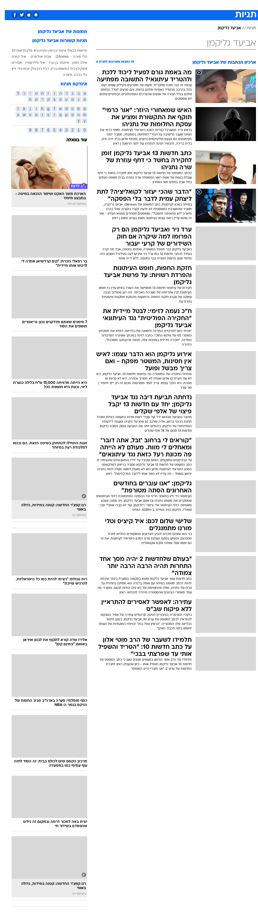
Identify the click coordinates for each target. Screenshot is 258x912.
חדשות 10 (14, 50)
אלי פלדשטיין (30, 62)
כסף (136, 4)
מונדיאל (180, 4)
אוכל (123, 4)
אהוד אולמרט (36, 56)
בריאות (109, 4)
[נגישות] (7, 7)
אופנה (58, 4)
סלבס (149, 4)
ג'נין (35, 68)
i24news (57, 56)
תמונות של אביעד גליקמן (57, 32)
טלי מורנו (75, 56)
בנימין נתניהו (43, 50)
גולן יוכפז (24, 68)
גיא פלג (27, 50)
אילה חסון (75, 62)
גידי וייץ (12, 68)
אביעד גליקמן (224, 28)
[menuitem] (194, 6)
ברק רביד (45, 68)
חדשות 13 (75, 50)
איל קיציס (14, 56)
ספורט (197, 4)
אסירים (12, 62)
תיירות (93, 4)
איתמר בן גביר (53, 62)
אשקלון (76, 68)
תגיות (246, 28)
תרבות (163, 4)
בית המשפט (62, 68)
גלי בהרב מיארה (70, 75)
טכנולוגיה (75, 4)
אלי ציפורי (59, 50)
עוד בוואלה (71, 140)
